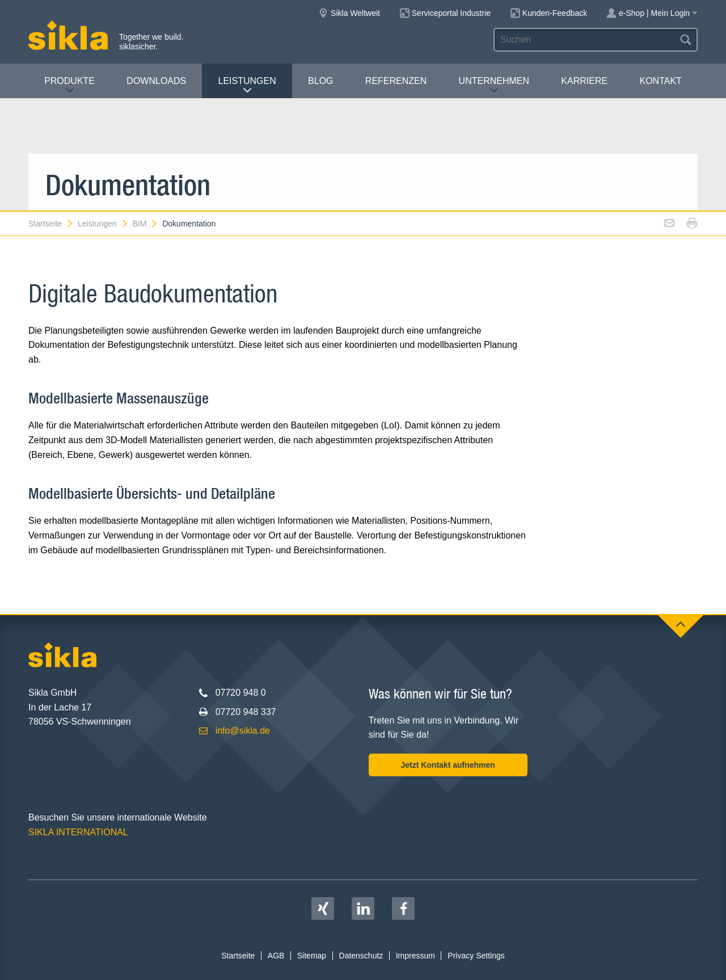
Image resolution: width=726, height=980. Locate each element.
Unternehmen (494, 85)
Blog (320, 81)
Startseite (51, 223)
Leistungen (247, 85)
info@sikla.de (243, 730)
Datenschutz (361, 955)
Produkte (69, 85)
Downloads (156, 81)
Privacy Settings (476, 955)
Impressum (415, 955)
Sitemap (311, 955)
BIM (145, 223)
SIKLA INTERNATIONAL (78, 832)
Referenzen (396, 81)
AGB (276, 955)
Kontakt (660, 81)
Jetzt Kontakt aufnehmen (447, 764)
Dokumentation (189, 223)
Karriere (584, 81)
